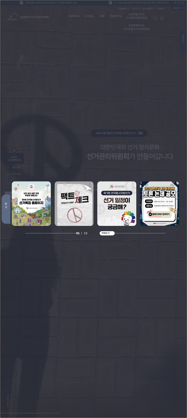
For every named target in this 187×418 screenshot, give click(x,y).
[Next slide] (171, 117)
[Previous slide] (19, 117)
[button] (29, 411)
